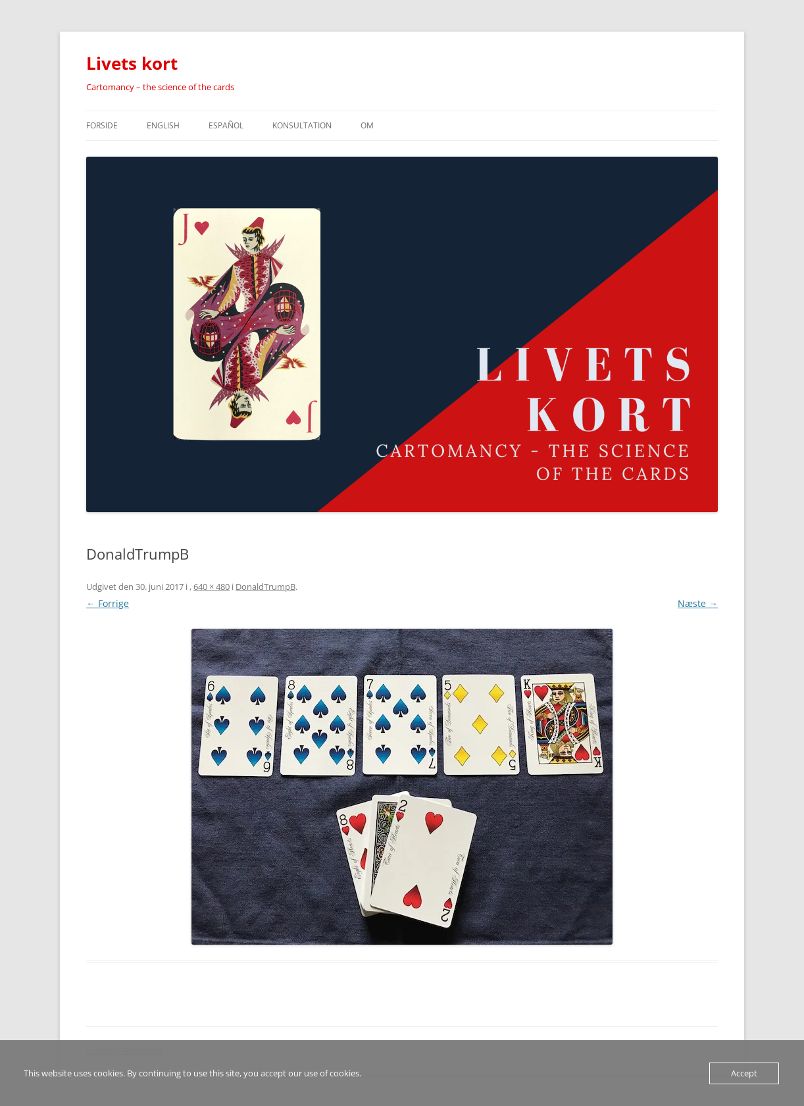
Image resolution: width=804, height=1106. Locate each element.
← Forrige (107, 603)
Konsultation (302, 125)
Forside (102, 125)
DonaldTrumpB (265, 586)
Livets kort (132, 63)
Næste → (698, 603)
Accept (744, 1073)
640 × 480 (211, 586)
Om (367, 125)
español (226, 125)
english (163, 125)
